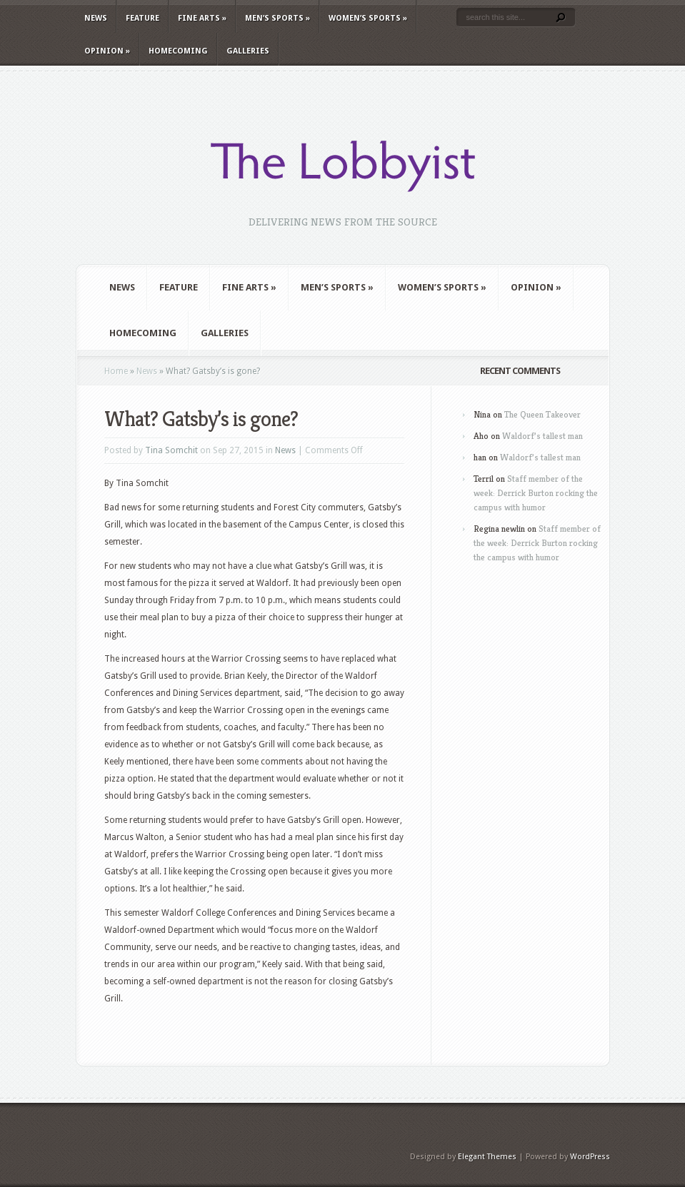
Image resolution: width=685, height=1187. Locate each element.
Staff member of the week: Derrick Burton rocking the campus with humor (536, 493)
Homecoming (178, 51)
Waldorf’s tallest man (542, 436)
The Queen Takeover (542, 414)
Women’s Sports (368, 18)
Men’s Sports (277, 18)
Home (116, 371)
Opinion (107, 51)
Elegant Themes (487, 1156)
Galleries (247, 51)
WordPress (590, 1156)
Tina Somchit (171, 450)
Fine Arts (202, 18)
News (95, 18)
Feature (142, 18)
